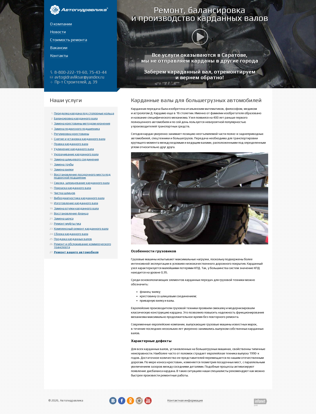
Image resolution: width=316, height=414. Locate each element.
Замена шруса (64, 218)
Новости (58, 31)
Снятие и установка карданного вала (79, 139)
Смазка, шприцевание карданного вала (82, 183)
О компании (61, 24)
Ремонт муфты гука (67, 223)
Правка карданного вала (71, 144)
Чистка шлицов (64, 193)
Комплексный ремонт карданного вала (81, 228)
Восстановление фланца (71, 213)
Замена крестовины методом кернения (82, 123)
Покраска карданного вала (72, 188)
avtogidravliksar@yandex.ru (79, 77)
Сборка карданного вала (71, 234)
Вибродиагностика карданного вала (79, 198)
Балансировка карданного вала (76, 118)
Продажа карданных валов (73, 239)
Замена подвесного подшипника (77, 128)
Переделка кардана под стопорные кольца (84, 113)
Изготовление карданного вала (76, 203)
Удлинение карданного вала (74, 149)
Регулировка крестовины (71, 134)
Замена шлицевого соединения (76, 159)
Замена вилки (64, 169)
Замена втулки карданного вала (76, 208)
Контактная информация (185, 400)
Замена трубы (64, 164)
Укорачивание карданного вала (76, 154)
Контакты (59, 55)
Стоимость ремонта (68, 39)
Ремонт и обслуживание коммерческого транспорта (82, 245)
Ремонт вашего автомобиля (76, 252)
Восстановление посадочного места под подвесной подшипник (82, 176)
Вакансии (58, 47)
